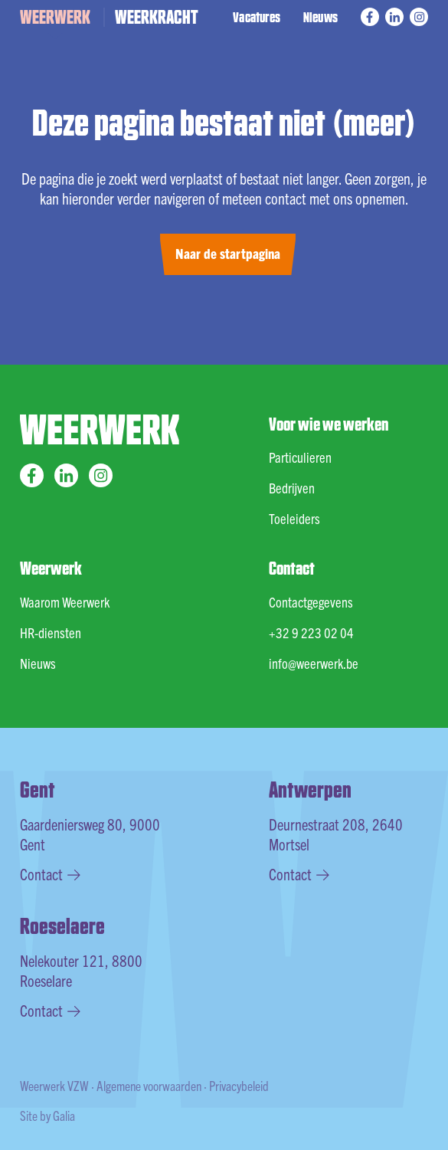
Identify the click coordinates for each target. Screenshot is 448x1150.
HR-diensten (50, 632)
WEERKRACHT (156, 16)
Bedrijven (292, 487)
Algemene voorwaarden (148, 1085)
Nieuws (320, 16)
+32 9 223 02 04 (311, 632)
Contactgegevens (311, 602)
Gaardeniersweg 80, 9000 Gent (90, 833)
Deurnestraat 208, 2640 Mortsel (336, 833)
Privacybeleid (239, 1085)
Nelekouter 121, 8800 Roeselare (81, 970)
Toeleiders (294, 518)
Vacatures (256, 16)
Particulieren (300, 457)
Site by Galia (47, 1115)
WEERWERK (55, 16)
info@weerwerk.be (313, 663)
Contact (50, 873)
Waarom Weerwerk (65, 602)
